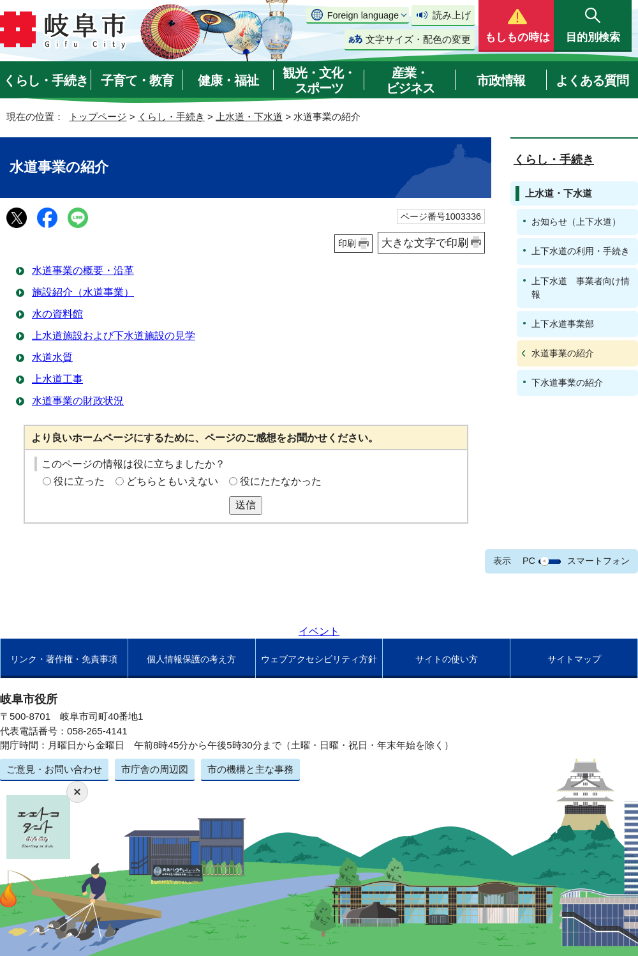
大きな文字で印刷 (425, 242)
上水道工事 (57, 379)
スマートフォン (598, 561)
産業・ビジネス (410, 80)
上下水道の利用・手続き (580, 251)
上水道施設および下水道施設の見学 (113, 335)
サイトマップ (574, 659)
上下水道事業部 (562, 324)
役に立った (79, 481)
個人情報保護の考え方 (191, 659)
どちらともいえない (172, 481)
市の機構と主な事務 (250, 769)
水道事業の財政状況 (78, 400)
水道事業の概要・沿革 (83, 270)
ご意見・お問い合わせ (54, 769)
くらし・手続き (45, 80)
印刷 (347, 243)
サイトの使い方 (446, 659)
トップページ (97, 116)
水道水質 (52, 357)
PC (529, 561)
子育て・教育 (137, 80)
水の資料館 (57, 313)
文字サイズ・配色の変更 (418, 39)
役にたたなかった (281, 481)
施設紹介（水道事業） (83, 292)
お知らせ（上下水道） (576, 221)
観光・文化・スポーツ (319, 80)
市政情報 (501, 80)
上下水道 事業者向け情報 (580, 288)
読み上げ (452, 15)
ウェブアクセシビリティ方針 (319, 659)
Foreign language (363, 15)
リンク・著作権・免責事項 (63, 659)
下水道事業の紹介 (567, 382)
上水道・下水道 (249, 116)
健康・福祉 (228, 80)
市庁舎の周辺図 (154, 769)
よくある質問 (592, 80)
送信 (245, 504)
